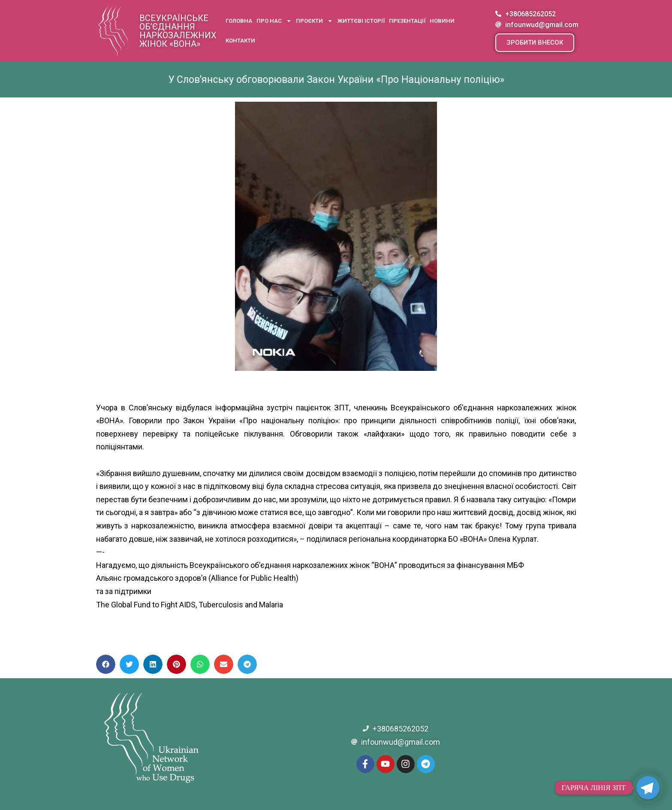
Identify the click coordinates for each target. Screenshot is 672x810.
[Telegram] (648, 787)
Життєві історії (361, 21)
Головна (239, 21)
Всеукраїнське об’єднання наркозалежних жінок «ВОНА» (178, 31)
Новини (442, 21)
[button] (534, 42)
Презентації (407, 21)
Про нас (274, 21)
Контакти (240, 40)
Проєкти (314, 21)
